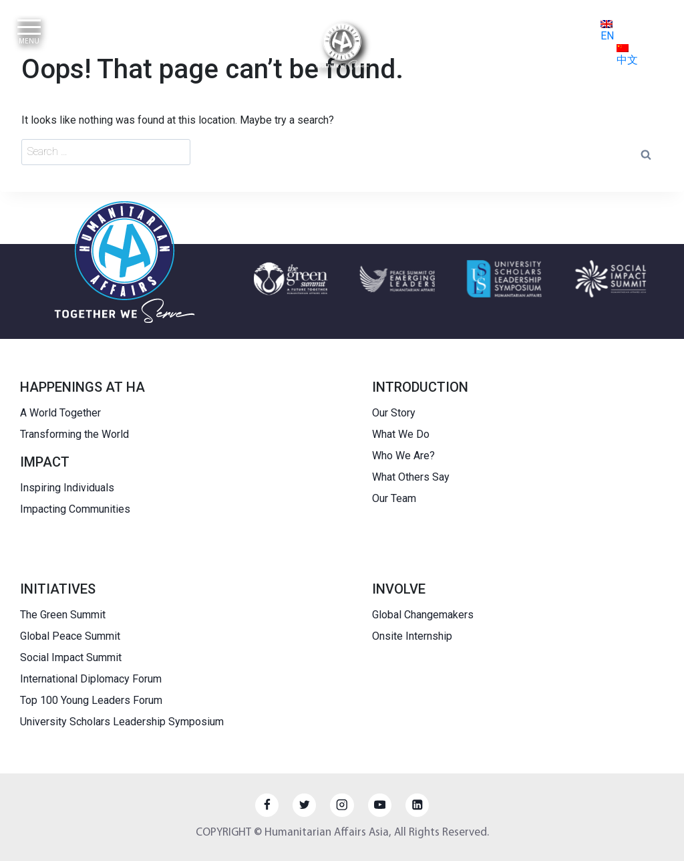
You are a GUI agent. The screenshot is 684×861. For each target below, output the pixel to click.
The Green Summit (63, 614)
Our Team (394, 498)
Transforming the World (74, 434)
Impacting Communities (75, 509)
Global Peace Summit (70, 636)
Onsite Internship (412, 636)
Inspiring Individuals (67, 487)
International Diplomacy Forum (91, 678)
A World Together (60, 412)
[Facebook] (267, 805)
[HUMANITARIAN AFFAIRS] (342, 46)
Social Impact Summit (71, 657)
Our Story (393, 412)
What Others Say (411, 477)
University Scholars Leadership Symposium (122, 721)
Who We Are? (403, 455)
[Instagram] (341, 805)
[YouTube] (379, 805)
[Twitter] (304, 805)
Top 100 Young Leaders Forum (91, 700)
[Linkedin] (417, 805)
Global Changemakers (423, 614)
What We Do (401, 434)
